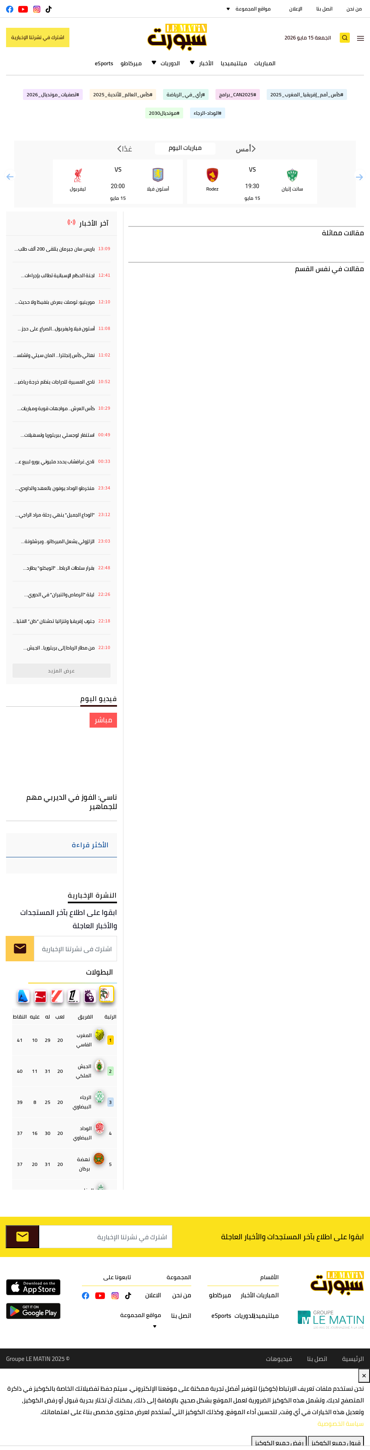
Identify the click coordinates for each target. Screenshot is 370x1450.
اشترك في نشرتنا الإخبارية (37, 37)
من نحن (354, 8)
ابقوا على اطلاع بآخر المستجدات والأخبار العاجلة (68, 919)
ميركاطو (131, 63)
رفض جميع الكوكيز (279, 1443)
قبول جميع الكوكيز (336, 1443)
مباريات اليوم (185, 148)
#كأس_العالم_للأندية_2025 (123, 94)
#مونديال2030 (164, 113)
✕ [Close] (364, 1376)
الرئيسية (353, 1358)
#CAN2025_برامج (237, 94)
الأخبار (206, 63)
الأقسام (269, 1277)
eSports (104, 63)
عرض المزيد (61, 670)
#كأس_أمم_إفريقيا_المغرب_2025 (306, 94)
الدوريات (170, 63)
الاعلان (153, 1295)
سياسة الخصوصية (341, 1423)
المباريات (265, 63)
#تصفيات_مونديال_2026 (53, 94)
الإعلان (295, 8)
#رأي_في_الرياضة (186, 94)
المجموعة (179, 1277)
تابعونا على (117, 1277)
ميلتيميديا (234, 63)
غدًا (125, 149)
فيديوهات (279, 1358)
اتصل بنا (324, 8)
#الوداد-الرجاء (208, 113)
